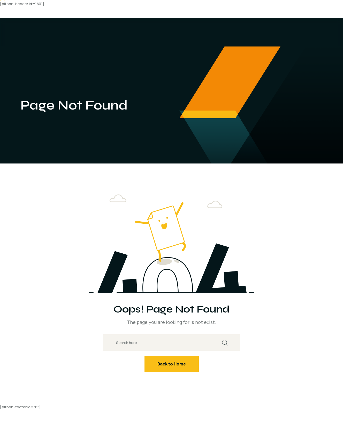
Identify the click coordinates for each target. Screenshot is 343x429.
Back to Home (171, 364)
